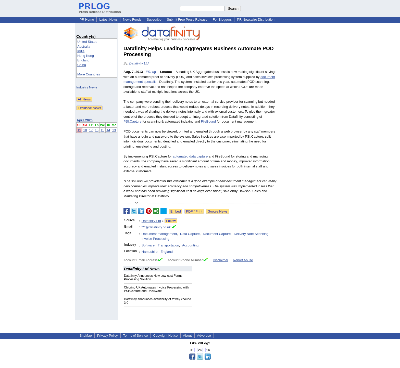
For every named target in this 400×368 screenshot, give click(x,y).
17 (91, 130)
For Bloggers (222, 19)
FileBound (208, 121)
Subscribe (154, 19)
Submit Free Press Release (187, 19)
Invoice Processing (155, 239)
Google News (218, 211)
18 (85, 130)
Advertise (204, 335)
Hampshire (150, 252)
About (187, 335)
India (80, 51)
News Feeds (132, 19)
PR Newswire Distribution (255, 19)
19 (79, 130)
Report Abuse (243, 260)
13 (114, 130)
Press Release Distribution (100, 10)
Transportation (168, 245)
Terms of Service (135, 335)
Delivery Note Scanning (251, 234)
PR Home (87, 19)
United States (87, 42)
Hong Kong (85, 56)
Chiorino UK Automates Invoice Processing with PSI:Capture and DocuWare (156, 289)
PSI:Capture (132, 121)
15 (102, 130)
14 (108, 130)
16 (96, 130)
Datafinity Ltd (138, 63)
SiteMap (86, 335)
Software (148, 245)
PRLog (151, 72)
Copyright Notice (165, 335)
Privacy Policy (107, 335)
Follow (171, 221)
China (81, 65)
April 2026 (85, 120)
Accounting (190, 245)
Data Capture (190, 234)
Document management (159, 234)
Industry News (86, 87)
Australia (83, 46)
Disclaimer (220, 260)
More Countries (88, 74)
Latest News (108, 19)
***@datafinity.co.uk (156, 227)
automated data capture (190, 156)
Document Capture (217, 234)
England (83, 60)
